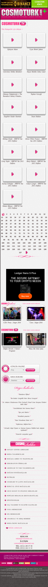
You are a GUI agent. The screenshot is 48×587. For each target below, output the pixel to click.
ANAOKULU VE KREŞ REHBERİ (18, 519)
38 (15, 224)
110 (8, 246)
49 (15, 227)
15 (11, 217)
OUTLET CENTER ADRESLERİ (18, 450)
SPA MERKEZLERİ (13, 514)
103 (18, 243)
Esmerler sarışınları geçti (24, 434)
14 (6, 217)
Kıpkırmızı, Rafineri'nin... (24, 424)
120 (13, 249)
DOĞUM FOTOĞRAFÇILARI (17, 473)
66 (41, 230)
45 (46, 224)
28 (19, 220)
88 (41, 236)
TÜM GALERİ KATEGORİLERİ (31, 303)
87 (37, 236)
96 (30, 240)
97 (35, 240)
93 (17, 240)
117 (45, 246)
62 (24, 230)
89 (46, 236)
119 (8, 249)
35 (2, 224)
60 (15, 230)
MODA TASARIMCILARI (15, 454)
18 (24, 217)
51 (24, 227)
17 (19, 217)
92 (13, 240)
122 (24, 249)
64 (33, 230)
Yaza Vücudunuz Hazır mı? (24, 420)
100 (3, 243)
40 (24, 224)
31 (33, 220)
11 (40, 214)
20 (33, 217)
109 (3, 246)
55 (41, 227)
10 (35, 214)
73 (24, 233)
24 (2, 220)
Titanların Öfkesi (24, 394)
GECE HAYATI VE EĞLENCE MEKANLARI (22, 491)
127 (20, 252)
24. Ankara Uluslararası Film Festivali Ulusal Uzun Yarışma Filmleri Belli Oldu (24, 403)
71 (15, 233)
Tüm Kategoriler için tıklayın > (12, 29)
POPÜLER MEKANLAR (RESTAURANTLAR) (22, 496)
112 (18, 246)
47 (6, 227)
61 (19, 230)
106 (34, 243)
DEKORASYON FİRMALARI (17, 463)
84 (24, 236)
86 (33, 236)
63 (28, 230)
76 (37, 233)
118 (3, 249)
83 (19, 236)
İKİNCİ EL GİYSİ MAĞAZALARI (18, 486)
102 (13, 243)
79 (2, 236)
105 (29, 243)
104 (24, 243)
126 (45, 249)
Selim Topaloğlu (20, 558)
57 (2, 230)
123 (29, 249)
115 (34, 246)
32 (37, 220)
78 (46, 233)
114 (29, 246)
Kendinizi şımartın (24, 416)
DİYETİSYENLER (13, 500)
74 (28, 233)
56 (46, 227)
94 (22, 240)
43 (37, 224)
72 (19, 233)
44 (41, 224)
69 (6, 233)
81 (11, 236)
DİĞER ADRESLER (14, 528)
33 (41, 220)
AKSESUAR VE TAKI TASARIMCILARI (20, 468)
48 (11, 227)
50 (19, 227)
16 (15, 217)
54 (37, 227)
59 (11, 230)
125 (40, 249)
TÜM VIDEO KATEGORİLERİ (31, 330)
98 (39, 240)
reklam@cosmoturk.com (24, 539)
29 (24, 220)
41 (28, 224)
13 (2, 217)
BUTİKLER (11, 477)
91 (8, 240)
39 (19, 224)
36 (6, 224)
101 (8, 243)
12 (44, 214)
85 (28, 236)
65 (37, 230)
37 (11, 224)
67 (46, 230)
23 (46, 217)
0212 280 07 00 (24, 557)
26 (11, 220)
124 (34, 249)
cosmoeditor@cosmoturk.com (24, 543)
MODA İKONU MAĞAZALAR (17, 523)
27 (15, 220)
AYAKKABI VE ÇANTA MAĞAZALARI (20, 482)
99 (44, 240)
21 (37, 217)
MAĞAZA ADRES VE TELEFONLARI (20, 459)
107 (40, 243)
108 (45, 243)
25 (6, 220)
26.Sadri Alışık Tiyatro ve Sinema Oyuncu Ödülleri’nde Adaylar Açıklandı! (24, 429)
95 (26, 240)
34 (46, 220)
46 (2, 227)
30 (28, 220)
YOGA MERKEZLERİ (14, 509)
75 (33, 233)
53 (33, 227)
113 (24, 246)
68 (2, 233)
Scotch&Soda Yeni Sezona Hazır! (24, 408)
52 (28, 227)
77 (41, 233)
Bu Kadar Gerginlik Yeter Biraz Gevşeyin (24, 398)
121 (18, 249)
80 (6, 236)
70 (11, 233)
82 (15, 236)
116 (40, 246)
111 (13, 246)
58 (6, 230)
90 (4, 240)
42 (33, 224)
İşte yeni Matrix (24, 412)
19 (28, 217)
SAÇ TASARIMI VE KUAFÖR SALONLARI (22, 505)
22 (41, 217)
